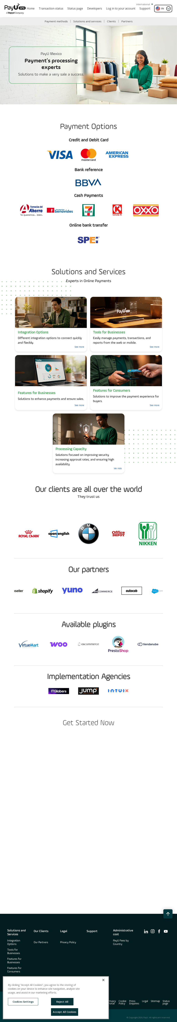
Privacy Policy (68, 942)
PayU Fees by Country (121, 942)
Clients (111, 21)
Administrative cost (123, 932)
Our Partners (41, 942)
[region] (56, 997)
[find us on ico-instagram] (152, 931)
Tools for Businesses (13, 952)
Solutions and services (87, 21)
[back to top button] (168, 913)
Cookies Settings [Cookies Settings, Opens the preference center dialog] (23, 1001)
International (144, 4)
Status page (166, 1002)
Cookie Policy (122, 1002)
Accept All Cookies (64, 1012)
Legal (63, 931)
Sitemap (155, 1001)
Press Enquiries (134, 1002)
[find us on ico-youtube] (165, 931)
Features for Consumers (14, 970)
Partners (127, 21)
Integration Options (13, 942)
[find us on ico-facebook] (159, 931)
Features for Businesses (14, 961)
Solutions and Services (16, 932)
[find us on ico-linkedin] (146, 931)
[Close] (103, 980)
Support (92, 931)
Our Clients (41, 931)
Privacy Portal (112, 1002)
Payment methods (56, 21)
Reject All (62, 1001)
